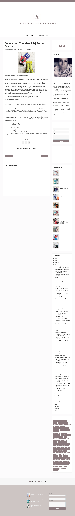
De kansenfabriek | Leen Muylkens (62, 376)
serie (62, 464)
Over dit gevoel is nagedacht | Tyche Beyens (61, 272)
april (57, 399)
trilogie (64, 466)
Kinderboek (56, 429)
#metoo (55, 421)
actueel (55, 438)
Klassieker (62, 429)
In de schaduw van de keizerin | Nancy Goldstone (62, 294)
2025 (56, 260)
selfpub (58, 464)
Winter (55, 436)
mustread (56, 456)
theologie (56, 466)
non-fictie (65, 456)
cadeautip (61, 440)
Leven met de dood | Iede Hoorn (62, 316)
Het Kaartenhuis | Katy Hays (61, 388)
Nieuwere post (8, 156)
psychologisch (61, 461)
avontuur (55, 440)
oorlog (68, 457)
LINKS (47, 35)
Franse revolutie (61, 424)
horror (64, 449)
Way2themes (13, 514)
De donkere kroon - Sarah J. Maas (62, 368)
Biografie (60, 421)
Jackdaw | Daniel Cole (60, 355)
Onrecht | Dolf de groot (60, 296)
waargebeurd (62, 468)
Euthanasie (60, 422)
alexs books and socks (12, 49)
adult (59, 438)
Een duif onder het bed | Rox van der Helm (65, 187)
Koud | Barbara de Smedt (60, 332)
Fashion (65, 422)
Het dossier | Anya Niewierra (61, 281)
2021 (56, 406)
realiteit (67, 461)
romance (64, 463)
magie (64, 454)
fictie (67, 445)
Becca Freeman (19, 123)
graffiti (55, 449)
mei (57, 397)
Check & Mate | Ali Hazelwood (61, 304)
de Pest (55, 442)
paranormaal (56, 459)
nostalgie (56, 457)
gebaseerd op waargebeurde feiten (61, 447)
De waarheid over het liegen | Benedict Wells (61, 366)
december (58, 266)
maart (57, 401)
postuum (62, 459)
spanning (67, 464)
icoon (55, 450)
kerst (58, 452)
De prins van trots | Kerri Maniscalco (60, 314)
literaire (55, 454)
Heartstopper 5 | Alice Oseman (62, 267)
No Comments (28, 49)
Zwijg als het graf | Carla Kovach (62, 357)
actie (65, 436)
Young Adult (60, 436)
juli (56, 393)
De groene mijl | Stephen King (62, 378)
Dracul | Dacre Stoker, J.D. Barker (62, 346)
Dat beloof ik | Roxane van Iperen (62, 390)
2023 (56, 264)
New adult (56, 431)
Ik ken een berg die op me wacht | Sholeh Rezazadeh (62, 335)
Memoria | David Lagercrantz (61, 311)
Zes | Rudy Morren (59, 302)
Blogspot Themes (26, 514)
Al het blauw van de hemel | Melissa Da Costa (65, 179)
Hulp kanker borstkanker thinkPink (61, 428)
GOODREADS (41, 35)
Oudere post (45, 156)
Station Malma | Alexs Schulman (62, 269)
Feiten (55, 424)
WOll (69, 435)
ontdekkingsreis (62, 457)
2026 (56, 258)
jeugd (55, 452)
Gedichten (68, 424)
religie (55, 463)
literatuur (60, 454)
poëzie (55, 461)
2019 (56, 410)
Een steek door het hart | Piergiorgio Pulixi (65, 243)
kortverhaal (63, 452)
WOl (66, 435)
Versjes (62, 435)
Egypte (55, 422)
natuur (60, 456)
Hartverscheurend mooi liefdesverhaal (65, 227)
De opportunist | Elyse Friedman (62, 383)
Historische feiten (57, 426)
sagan (68, 463)
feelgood (63, 445)
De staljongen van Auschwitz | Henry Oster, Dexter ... (61, 324)
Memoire (68, 429)
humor (68, 449)
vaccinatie (56, 468)
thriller (60, 466)
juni (57, 395)
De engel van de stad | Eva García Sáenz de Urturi (62, 299)
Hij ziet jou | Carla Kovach (61, 318)
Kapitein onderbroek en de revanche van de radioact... (61, 363)
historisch (60, 449)
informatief (64, 450)
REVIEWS (33, 35)
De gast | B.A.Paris (59, 306)
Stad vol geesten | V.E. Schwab (61, 353)
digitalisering (56, 443)
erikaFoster (62, 443)
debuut (59, 442)
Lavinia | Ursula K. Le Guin (61, 348)
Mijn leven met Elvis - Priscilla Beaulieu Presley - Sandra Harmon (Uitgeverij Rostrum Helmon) (65, 221)
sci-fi (55, 464)
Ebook (65, 421)
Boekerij (18, 124)
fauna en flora (56, 445)
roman (59, 463)
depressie (65, 442)
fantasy (68, 443)
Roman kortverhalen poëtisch (60, 433)
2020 (56, 408)
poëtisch (67, 459)
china (65, 440)
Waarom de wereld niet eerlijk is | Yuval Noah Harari (62, 275)
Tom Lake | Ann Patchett (60, 283)
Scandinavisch (57, 435)
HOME (27, 35)
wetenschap (56, 470)
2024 (56, 262)
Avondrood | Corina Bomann (61, 288)
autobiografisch (65, 438)
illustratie (59, 450)
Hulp (63, 426)
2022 (56, 404)
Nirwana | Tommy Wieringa (61, 343)
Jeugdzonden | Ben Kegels (37, 494)
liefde (68, 452)
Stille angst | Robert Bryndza (61, 327)
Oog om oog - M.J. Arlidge (61, 374)
